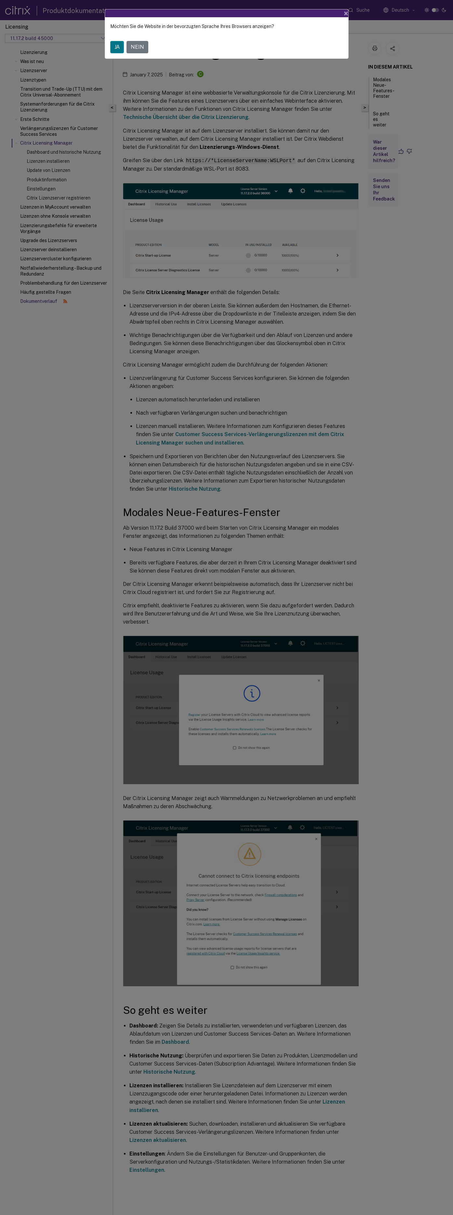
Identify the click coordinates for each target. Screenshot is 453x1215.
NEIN (137, 47)
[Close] (346, 13)
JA (117, 47)
